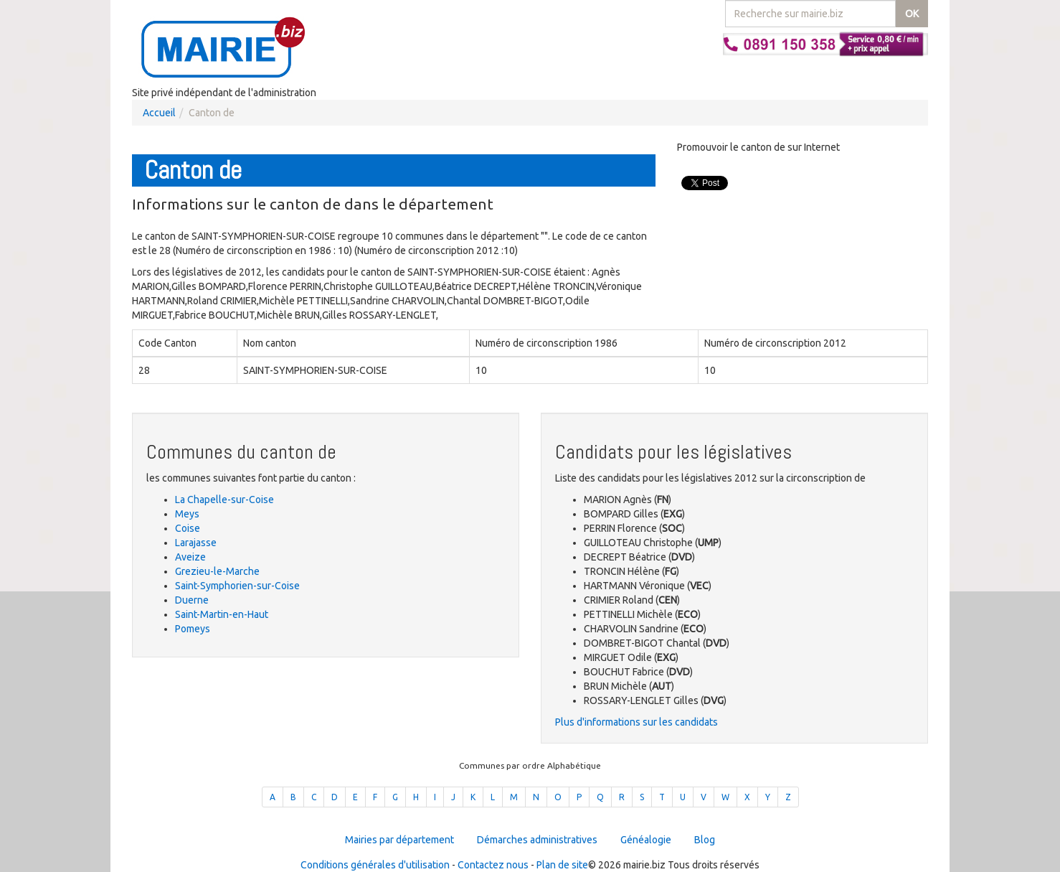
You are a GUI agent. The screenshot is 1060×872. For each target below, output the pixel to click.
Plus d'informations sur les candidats (636, 722)
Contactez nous (493, 865)
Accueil (159, 112)
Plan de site (562, 865)
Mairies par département (399, 839)
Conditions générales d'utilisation (375, 865)
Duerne (192, 600)
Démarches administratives (537, 839)
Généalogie (645, 839)
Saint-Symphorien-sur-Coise (237, 585)
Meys (187, 514)
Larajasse (196, 542)
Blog (704, 839)
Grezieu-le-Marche (217, 571)
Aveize (190, 557)
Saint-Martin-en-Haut (221, 614)
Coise (187, 528)
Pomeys (192, 628)
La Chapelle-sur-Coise (224, 499)
